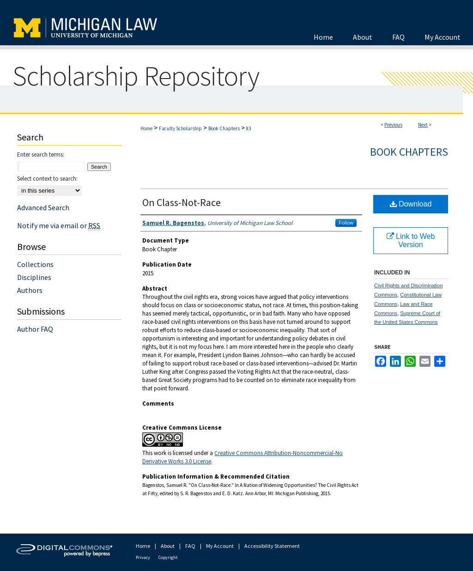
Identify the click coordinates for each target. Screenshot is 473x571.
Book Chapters (224, 128)
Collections (35, 264)
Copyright (168, 557)
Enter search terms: (40, 154)
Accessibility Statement (272, 545)
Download (411, 204)
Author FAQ (35, 329)
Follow (346, 222)
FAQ (190, 545)
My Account (220, 545)
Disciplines (34, 277)
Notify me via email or (58, 225)
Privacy (143, 557)
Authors (29, 290)
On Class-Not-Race (181, 202)
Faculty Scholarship (180, 128)
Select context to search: (47, 178)
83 (248, 128)
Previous (393, 124)
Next (423, 124)
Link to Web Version (411, 240)
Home (146, 128)
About (168, 545)
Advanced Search (43, 207)
